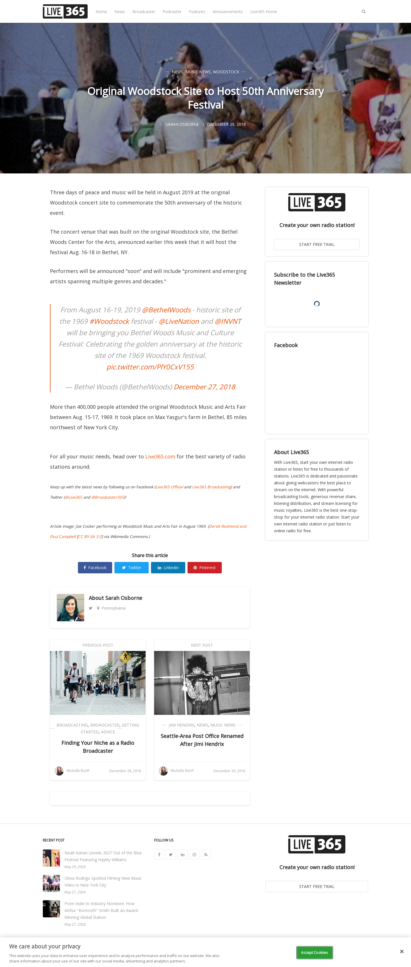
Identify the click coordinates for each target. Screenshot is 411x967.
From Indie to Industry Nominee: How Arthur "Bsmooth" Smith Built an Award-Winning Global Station (102, 910)
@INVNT (228, 321)
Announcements (228, 11)
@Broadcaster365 (107, 497)
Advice (108, 732)
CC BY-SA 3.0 (90, 536)
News (119, 11)
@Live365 (73, 497)
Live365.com (160, 456)
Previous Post (97, 645)
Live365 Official (169, 486)
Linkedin (168, 567)
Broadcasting (72, 725)
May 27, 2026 (75, 892)
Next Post (202, 645)
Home (101, 11)
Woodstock (226, 71)
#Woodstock (109, 321)
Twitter (131, 567)
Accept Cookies (314, 952)
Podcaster (172, 11)
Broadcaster (143, 11)
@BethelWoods (166, 309)
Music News (198, 71)
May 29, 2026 (75, 866)
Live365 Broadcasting (211, 486)
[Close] (402, 951)
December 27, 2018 (204, 386)
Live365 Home (263, 11)
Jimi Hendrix (181, 725)
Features (197, 11)
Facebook (95, 567)
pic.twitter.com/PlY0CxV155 (150, 366)
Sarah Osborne (123, 597)
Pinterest (205, 567)
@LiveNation (179, 321)
